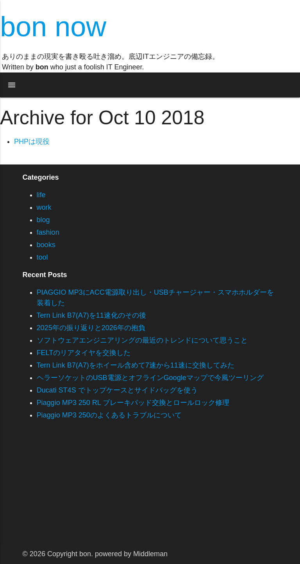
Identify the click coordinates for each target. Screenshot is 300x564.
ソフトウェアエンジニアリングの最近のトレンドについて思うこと (142, 340)
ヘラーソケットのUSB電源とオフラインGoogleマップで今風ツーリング (150, 378)
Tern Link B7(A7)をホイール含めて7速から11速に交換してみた (135, 365)
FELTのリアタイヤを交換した (84, 353)
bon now (53, 26)
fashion (48, 232)
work (44, 207)
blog (43, 220)
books (46, 245)
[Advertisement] (150, 490)
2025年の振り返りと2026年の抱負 (91, 328)
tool (42, 257)
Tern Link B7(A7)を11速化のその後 (91, 315)
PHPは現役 (32, 141)
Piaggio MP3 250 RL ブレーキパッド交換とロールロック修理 (133, 403)
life (41, 195)
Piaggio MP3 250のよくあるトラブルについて (109, 415)
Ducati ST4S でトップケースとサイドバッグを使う (117, 390)
